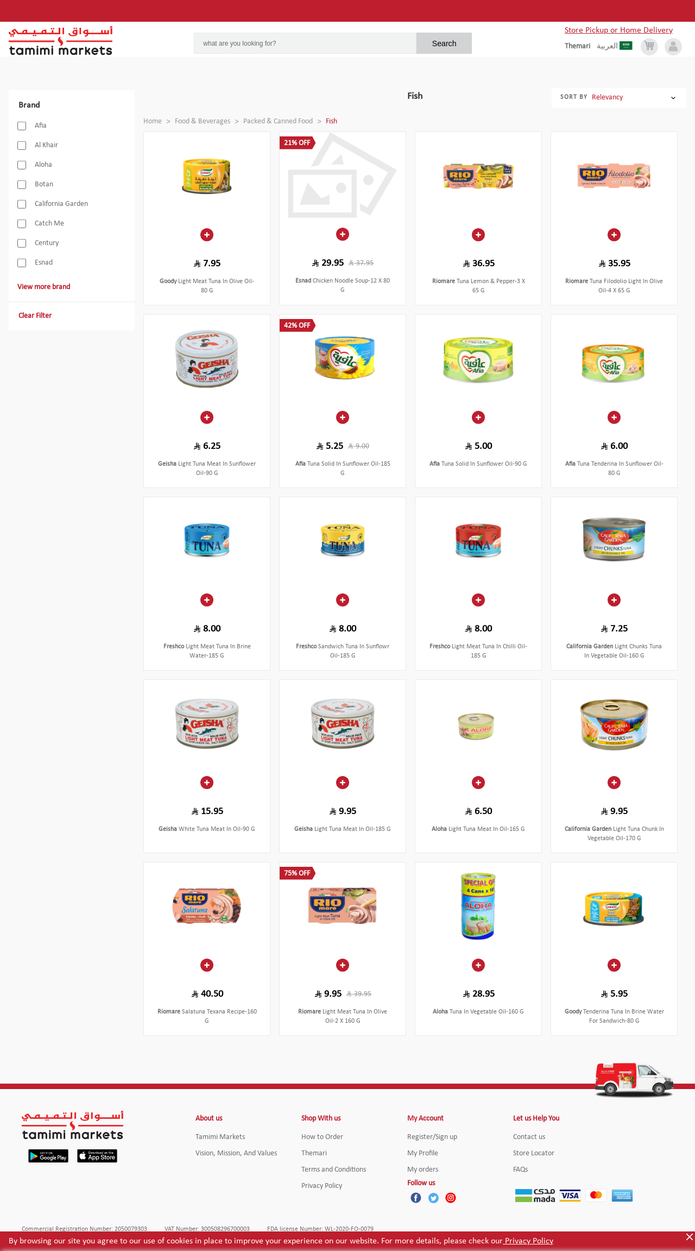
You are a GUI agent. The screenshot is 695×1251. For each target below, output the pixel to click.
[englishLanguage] (581, 46)
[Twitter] (433, 1197)
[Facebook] (416, 1197)
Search (444, 43)
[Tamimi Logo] (61, 40)
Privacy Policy (528, 1241)
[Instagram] (450, 1197)
